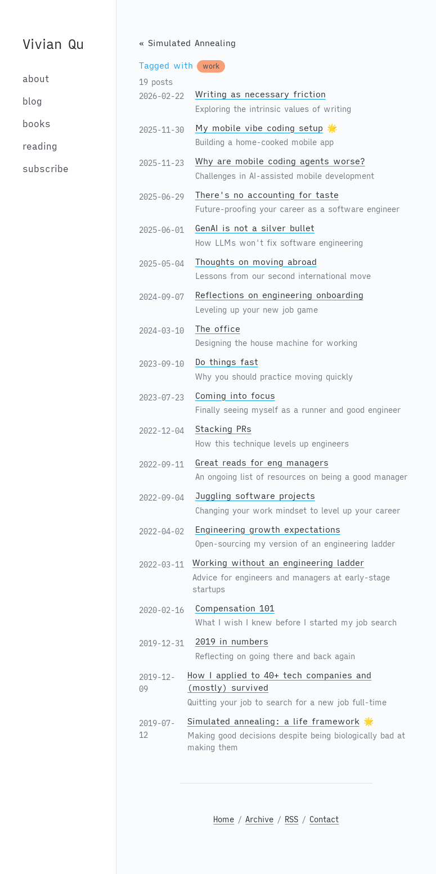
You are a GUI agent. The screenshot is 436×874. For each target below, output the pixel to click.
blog (32, 101)
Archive (259, 819)
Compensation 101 (235, 608)
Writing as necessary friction (260, 94)
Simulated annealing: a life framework (273, 721)
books (37, 123)
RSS (291, 819)
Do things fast (226, 362)
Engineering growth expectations (267, 529)
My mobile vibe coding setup (259, 128)
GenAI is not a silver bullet (254, 228)
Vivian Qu (53, 44)
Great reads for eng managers (262, 462)
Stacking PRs (223, 429)
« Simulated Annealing (187, 43)
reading (40, 146)
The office (217, 328)
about (36, 78)
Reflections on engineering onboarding (279, 295)
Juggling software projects (255, 495)
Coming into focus (235, 395)
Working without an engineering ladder (278, 562)
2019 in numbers (231, 641)
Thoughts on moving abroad (256, 261)
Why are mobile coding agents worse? (280, 161)
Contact (324, 819)
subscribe (46, 168)
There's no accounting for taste (267, 195)
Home (223, 819)
